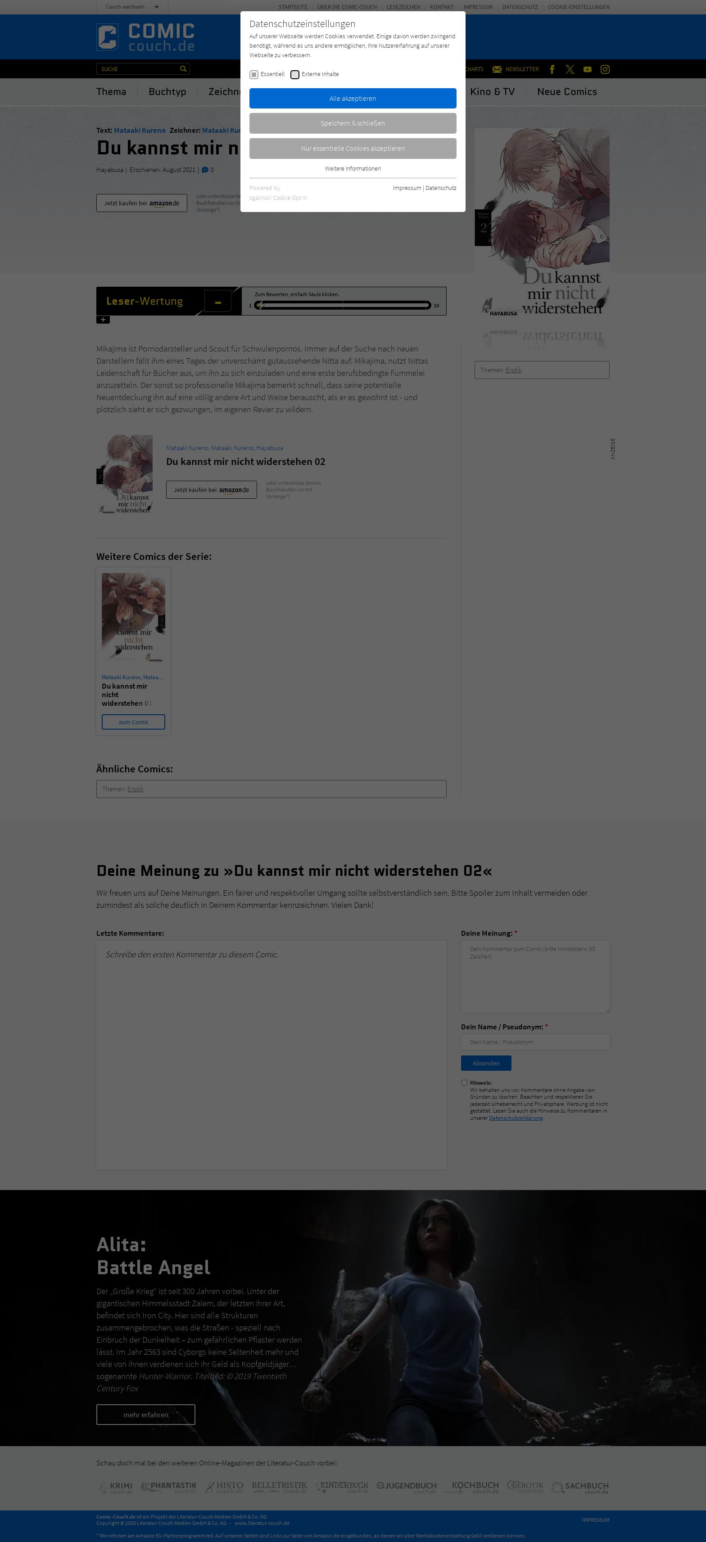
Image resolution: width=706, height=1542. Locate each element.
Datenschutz (441, 188)
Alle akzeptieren (353, 98)
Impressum (407, 188)
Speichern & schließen (353, 122)
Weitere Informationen (353, 168)
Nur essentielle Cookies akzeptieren (353, 148)
